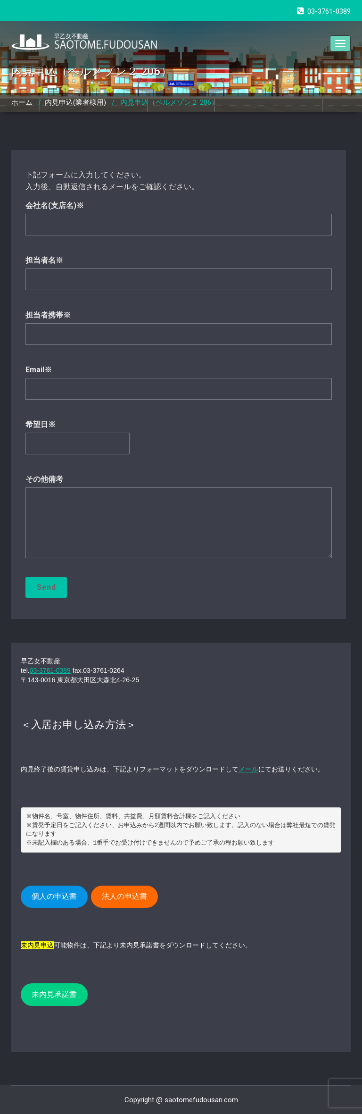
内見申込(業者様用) (75, 102)
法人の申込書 (124, 896)
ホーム (22, 102)
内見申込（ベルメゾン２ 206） (169, 102)
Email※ (178, 387)
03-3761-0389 (50, 670)
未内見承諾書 (54, 994)
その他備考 (178, 521)
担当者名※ (178, 278)
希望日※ (178, 442)
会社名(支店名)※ (178, 223)
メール (248, 769)
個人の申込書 (54, 896)
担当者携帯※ (178, 332)
